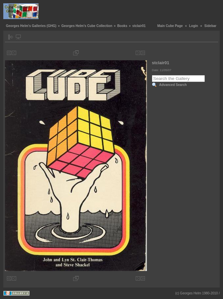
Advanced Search (173, 85)
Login (193, 26)
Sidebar (210, 26)
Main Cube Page (170, 26)
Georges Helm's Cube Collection (86, 26)
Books (122, 26)
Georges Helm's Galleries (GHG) (31, 26)
